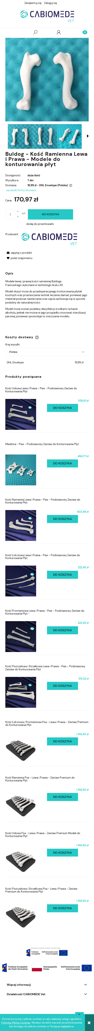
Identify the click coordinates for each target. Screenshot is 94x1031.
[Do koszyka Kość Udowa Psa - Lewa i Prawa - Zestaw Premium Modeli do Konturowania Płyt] (62, 853)
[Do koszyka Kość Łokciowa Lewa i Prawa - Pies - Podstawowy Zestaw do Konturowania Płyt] (62, 575)
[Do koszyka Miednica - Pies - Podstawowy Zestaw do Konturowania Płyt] (62, 463)
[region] (47, 952)
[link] (47, 952)
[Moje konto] (59, 32)
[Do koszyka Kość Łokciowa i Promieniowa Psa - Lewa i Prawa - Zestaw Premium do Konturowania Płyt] (62, 741)
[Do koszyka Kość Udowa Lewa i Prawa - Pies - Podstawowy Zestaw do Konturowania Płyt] (62, 408)
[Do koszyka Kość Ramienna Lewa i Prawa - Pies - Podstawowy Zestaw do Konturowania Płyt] (62, 519)
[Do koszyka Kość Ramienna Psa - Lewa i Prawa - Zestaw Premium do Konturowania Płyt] (62, 797)
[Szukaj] (35, 32)
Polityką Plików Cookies (15, 1022)
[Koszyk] (82, 32)
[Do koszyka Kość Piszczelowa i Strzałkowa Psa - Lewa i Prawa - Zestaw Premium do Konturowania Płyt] (62, 908)
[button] (12, 32)
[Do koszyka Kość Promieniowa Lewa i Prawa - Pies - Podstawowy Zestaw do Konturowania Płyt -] (62, 630)
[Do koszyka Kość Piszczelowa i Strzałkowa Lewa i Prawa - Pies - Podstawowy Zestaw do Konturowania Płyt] (62, 686)
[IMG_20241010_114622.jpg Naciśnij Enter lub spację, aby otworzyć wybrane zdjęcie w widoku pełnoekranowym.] (47, 79)
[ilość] (10, 214)
